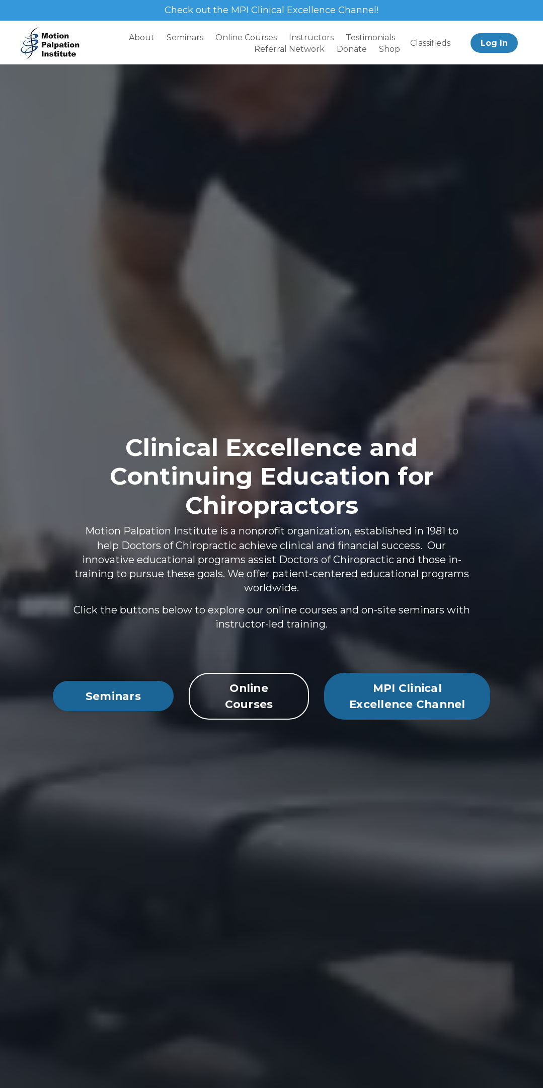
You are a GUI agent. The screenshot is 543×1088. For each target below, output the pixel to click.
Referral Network (289, 49)
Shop (389, 49)
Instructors (311, 37)
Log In (494, 43)
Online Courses (246, 37)
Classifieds (430, 43)
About (141, 37)
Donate (352, 49)
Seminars (185, 37)
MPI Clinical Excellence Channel (407, 731)
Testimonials (370, 37)
